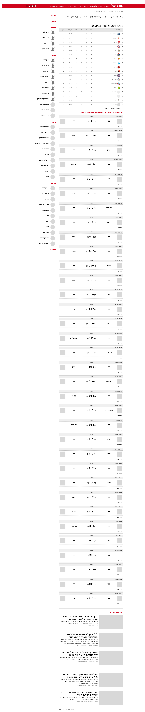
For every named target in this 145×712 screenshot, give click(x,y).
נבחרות (91, 6)
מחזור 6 (118, 199)
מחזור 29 (117, 546)
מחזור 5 (118, 184)
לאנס (106, 222)
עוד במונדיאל (52, 6)
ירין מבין (74, 6)
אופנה (49, 2)
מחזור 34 (117, 604)
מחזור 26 (117, 488)
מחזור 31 (118, 560)
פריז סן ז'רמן (72, 338)
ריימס (72, 193)
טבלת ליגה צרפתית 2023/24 (104, 11)
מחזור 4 (118, 170)
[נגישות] (3, 2)
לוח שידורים (97, 6)
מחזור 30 (117, 531)
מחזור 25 (117, 473)
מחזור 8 (118, 228)
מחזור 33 (117, 589)
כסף (82, 2)
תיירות (64, 2)
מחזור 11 (118, 271)
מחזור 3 (118, 155)
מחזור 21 (118, 416)
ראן (107, 179)
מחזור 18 (118, 372)
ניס (107, 121)
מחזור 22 (117, 430)
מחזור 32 (117, 575)
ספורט (101, 2)
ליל (90, 11)
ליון (107, 294)
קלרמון (107, 323)
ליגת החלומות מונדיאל (63, 6)
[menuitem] (106, 2)
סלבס (88, 2)
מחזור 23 (117, 445)
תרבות (95, 2)
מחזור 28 (117, 517)
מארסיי (107, 266)
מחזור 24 (117, 459)
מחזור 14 (118, 314)
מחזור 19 (118, 387)
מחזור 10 (117, 256)
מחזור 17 (118, 358)
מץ (72, 309)
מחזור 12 (118, 285)
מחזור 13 (118, 300)
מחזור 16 (118, 343)
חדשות (108, 2)
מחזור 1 (118, 126)
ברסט (72, 237)
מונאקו (72, 251)
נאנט (71, 135)
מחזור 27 (117, 502)
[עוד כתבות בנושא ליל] (89, 709)
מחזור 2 (118, 141)
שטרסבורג (107, 352)
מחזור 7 (118, 213)
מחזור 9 (118, 242)
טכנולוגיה (57, 2)
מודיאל (119, 11)
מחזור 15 (118, 329)
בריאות (71, 2)
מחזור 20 (117, 401)
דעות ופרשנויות (82, 6)
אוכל (77, 2)
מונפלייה (71, 164)
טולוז (71, 280)
